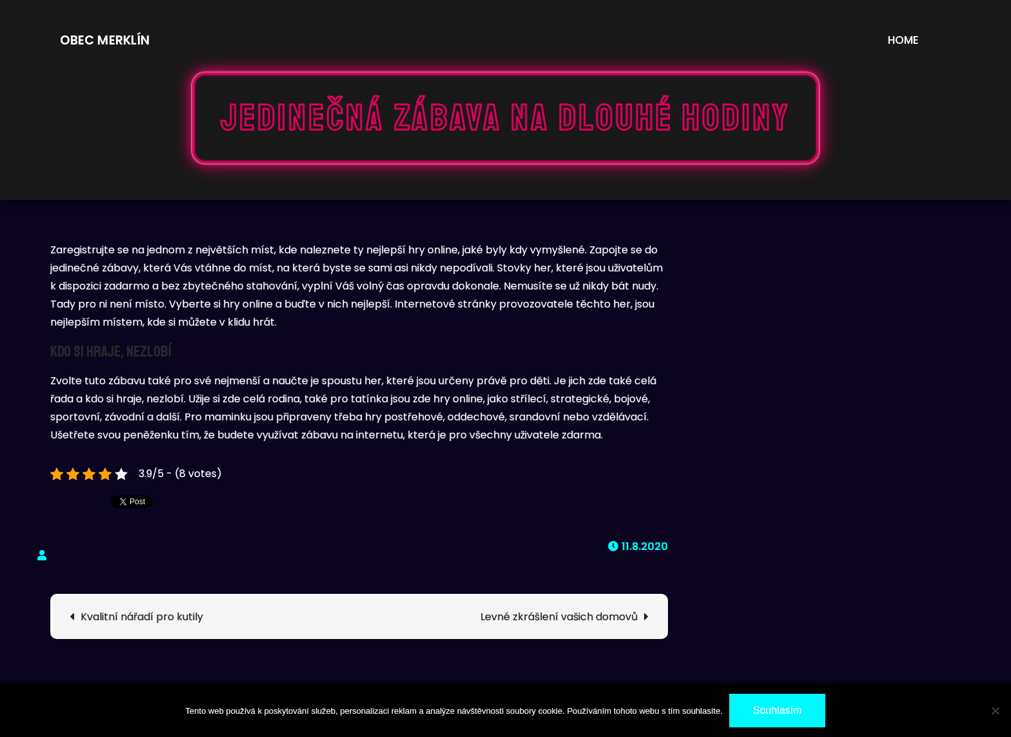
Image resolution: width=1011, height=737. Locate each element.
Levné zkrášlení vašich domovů (559, 616)
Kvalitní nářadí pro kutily (142, 616)
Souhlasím (777, 710)
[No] (994, 710)
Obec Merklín (105, 40)
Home (903, 40)
